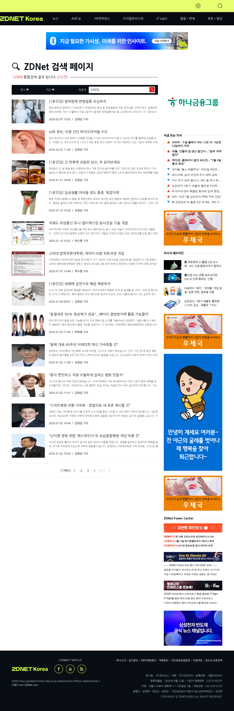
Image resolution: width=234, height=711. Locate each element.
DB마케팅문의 (148, 660)
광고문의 (133, 660)
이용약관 (197, 660)
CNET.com (18, 685)
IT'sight (161, 18)
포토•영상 (215, 18)
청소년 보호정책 (213, 660)
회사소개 (121, 660)
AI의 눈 (76, 18)
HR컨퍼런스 (102, 18)
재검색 (82, 89)
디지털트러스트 (133, 18)
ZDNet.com (31, 685)
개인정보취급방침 (180, 660)
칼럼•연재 (187, 18)
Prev (65, 470)
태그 (22, 89)
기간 (48, 89)
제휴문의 (163, 660)
